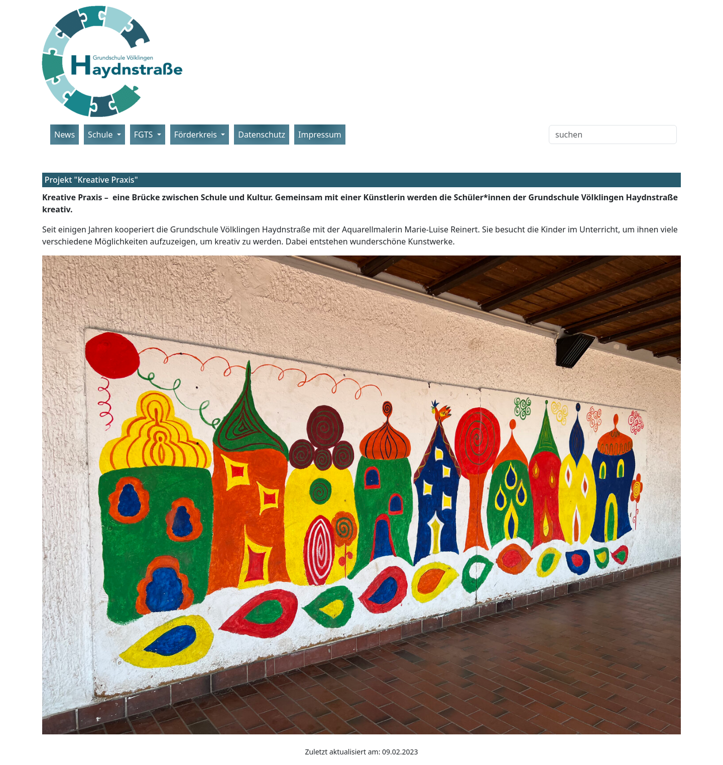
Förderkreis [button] (196, 134)
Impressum (319, 134)
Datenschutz (261, 134)
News (64, 134)
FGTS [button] (144, 134)
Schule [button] (101, 134)
